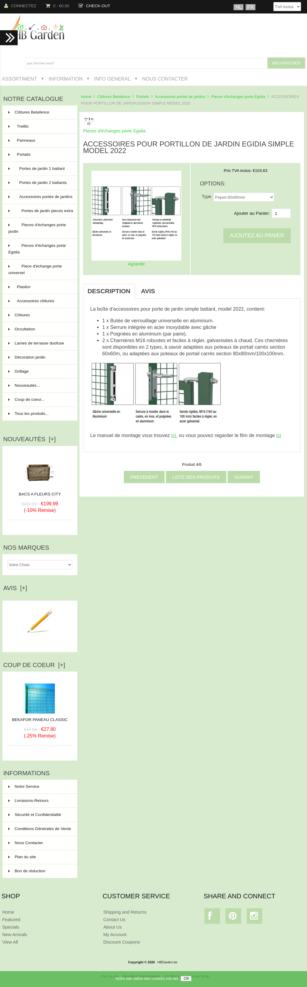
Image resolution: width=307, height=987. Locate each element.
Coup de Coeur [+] (34, 665)
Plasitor (39, 287)
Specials (10, 926)
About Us (112, 926)
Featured (11, 919)
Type (206, 196)
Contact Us (114, 919)
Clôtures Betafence (113, 96)
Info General (112, 78)
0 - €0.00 (57, 6)
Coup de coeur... (26, 399)
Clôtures (39, 315)
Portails (142, 96)
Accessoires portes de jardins (180, 96)
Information (65, 78)
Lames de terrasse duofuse (39, 345)
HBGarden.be (167, 962)
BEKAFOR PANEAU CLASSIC (40, 717)
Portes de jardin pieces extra (40, 213)
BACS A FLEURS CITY (40, 494)
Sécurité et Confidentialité (34, 814)
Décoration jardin (39, 357)
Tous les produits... (28, 413)
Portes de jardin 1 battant (39, 171)
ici (175, 978)
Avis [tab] (148, 291)
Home (86, 96)
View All (10, 941)
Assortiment (19, 78)
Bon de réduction (27, 871)
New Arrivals (14, 934)
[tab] (167, 288)
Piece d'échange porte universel (39, 270)
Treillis (39, 126)
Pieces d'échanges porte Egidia (238, 96)
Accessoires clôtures (39, 301)
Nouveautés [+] (29, 439)
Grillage (39, 371)
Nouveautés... (24, 385)
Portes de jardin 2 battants (39, 185)
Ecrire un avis (40, 640)
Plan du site (22, 857)
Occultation (39, 329)
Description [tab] (109, 291)
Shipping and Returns (125, 912)
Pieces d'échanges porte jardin (39, 229)
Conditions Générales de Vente (39, 828)
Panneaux (39, 140)
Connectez (20, 6)
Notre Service (23, 786)
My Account (115, 934)
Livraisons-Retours (28, 800)
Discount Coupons (121, 941)
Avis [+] (15, 588)
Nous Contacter (165, 78)
